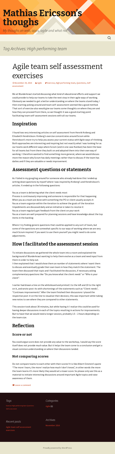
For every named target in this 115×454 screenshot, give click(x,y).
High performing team (65, 83)
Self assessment (11, 409)
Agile (39, 83)
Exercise (51, 83)
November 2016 (53, 425)
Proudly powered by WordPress (57, 448)
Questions (81, 83)
